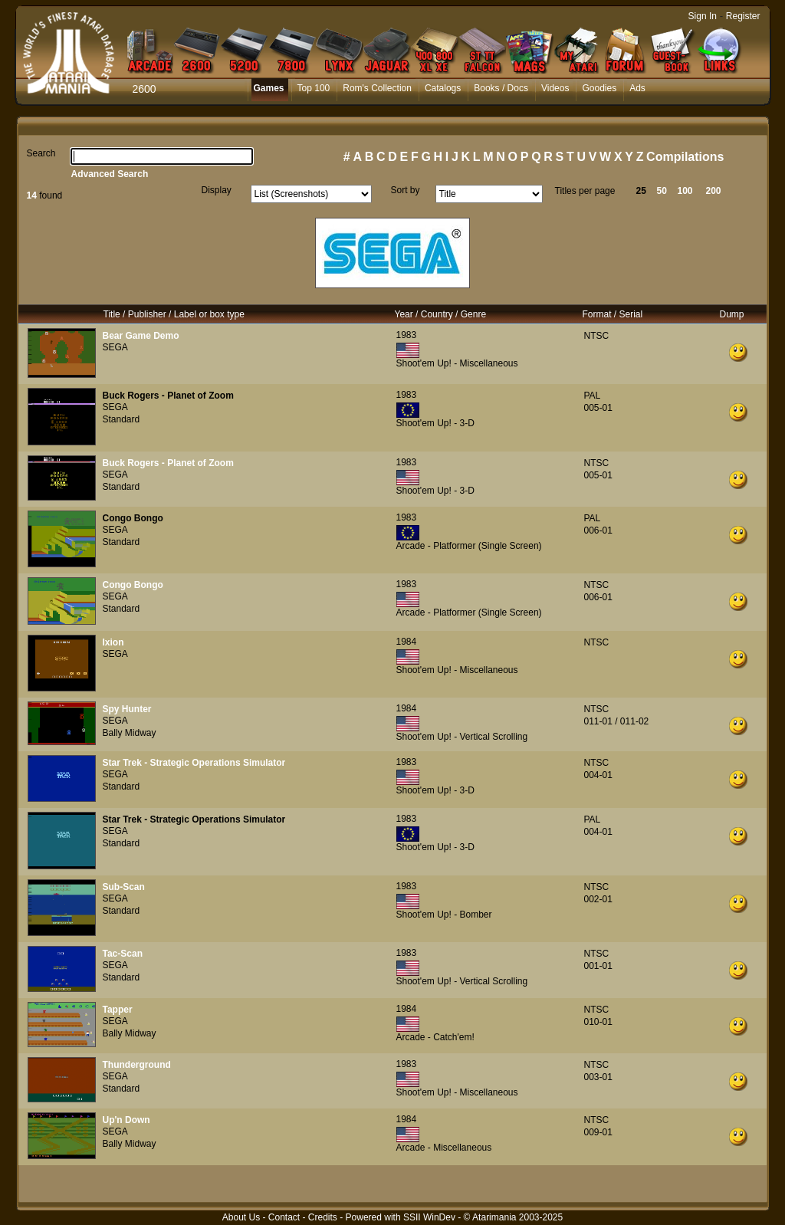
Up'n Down (126, 1120)
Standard (121, 419)
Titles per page (585, 191)
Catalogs (443, 88)
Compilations (685, 156)
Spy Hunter (127, 709)
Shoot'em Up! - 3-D (435, 423)
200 (713, 191)
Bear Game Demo (141, 335)
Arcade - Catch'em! (435, 1037)
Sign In (702, 16)
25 (641, 191)
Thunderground (137, 1064)
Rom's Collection (377, 88)
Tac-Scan (123, 953)
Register (743, 16)
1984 (406, 641)
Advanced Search (110, 174)
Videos (555, 88)
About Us (241, 1217)
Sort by (405, 190)
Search (41, 153)
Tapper (118, 1009)
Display (217, 190)
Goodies (599, 88)
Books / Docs (501, 88)
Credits (322, 1217)
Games (269, 88)
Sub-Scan (124, 887)
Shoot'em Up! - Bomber (444, 914)
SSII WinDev (429, 1217)
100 (685, 191)
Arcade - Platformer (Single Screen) (469, 545)
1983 (406, 335)
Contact (284, 1217)
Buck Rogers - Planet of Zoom (168, 395)
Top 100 (313, 88)
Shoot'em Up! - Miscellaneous (457, 363)
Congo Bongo (133, 518)
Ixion (113, 642)
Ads (637, 88)
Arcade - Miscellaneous (444, 1147)
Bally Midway (129, 732)
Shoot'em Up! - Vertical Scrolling (462, 736)
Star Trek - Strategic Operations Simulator (194, 762)
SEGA (115, 347)
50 (662, 191)
